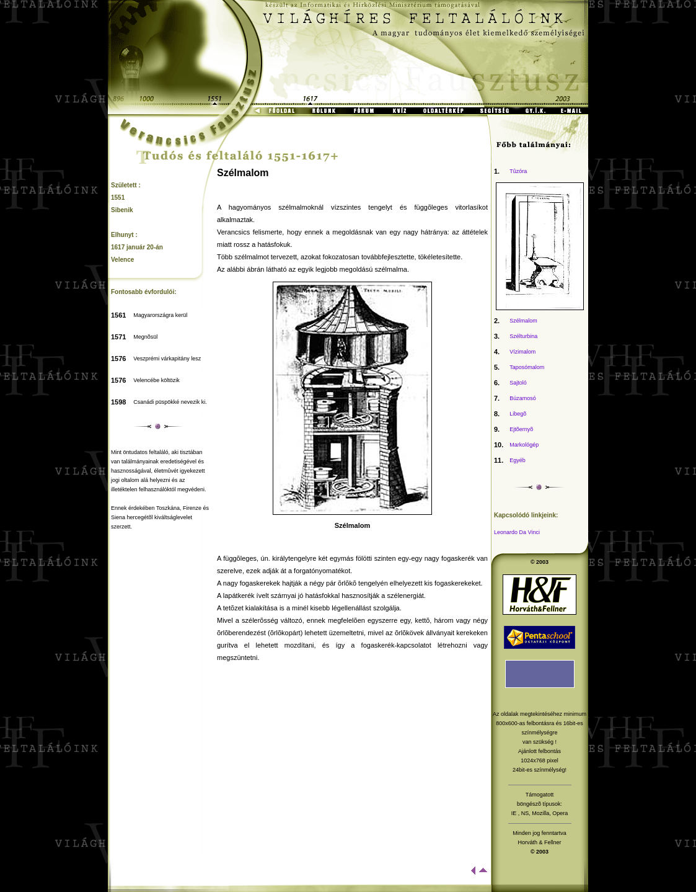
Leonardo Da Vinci (517, 532)
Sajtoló (518, 383)
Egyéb (517, 460)
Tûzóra (518, 171)
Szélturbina (523, 336)
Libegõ (517, 414)
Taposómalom (526, 367)
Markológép (524, 445)
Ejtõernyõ (521, 429)
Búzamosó (522, 398)
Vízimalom (522, 352)
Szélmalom (523, 321)
